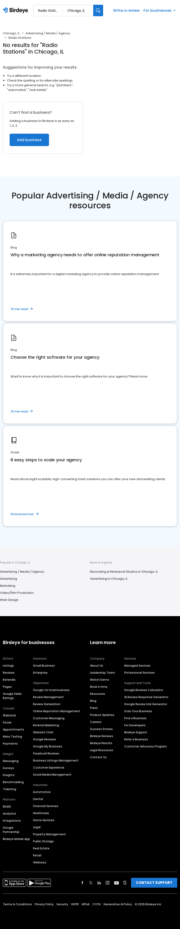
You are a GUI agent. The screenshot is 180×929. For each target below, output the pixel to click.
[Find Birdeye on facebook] (82, 883)
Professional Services (139, 673)
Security (62, 904)
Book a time (98, 687)
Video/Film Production (17, 593)
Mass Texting (12, 737)
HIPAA (86, 904)
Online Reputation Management (56, 711)
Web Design (9, 600)
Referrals (9, 680)
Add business (29, 139)
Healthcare (41, 813)
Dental (38, 799)
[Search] (98, 10)
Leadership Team (102, 673)
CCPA (96, 904)
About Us (96, 666)
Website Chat (43, 732)
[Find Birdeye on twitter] (91, 883)
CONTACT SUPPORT (154, 882)
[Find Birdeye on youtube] (116, 883)
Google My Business (47, 746)
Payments (10, 744)
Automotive (42, 792)
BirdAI (7, 807)
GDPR (75, 904)
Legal (37, 827)
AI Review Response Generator (146, 697)
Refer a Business (136, 739)
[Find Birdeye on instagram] (107, 883)
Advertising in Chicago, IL (109, 578)
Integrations (12, 821)
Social (7, 722)
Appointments (13, 729)
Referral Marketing (46, 725)
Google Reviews (44, 739)
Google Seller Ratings (12, 696)
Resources (97, 694)
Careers (95, 722)
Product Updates (102, 715)
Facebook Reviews (46, 753)
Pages (7, 687)
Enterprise (40, 673)
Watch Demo (99, 680)
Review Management (48, 697)
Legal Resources (101, 750)
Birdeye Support (135, 732)
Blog (93, 701)
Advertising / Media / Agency (48, 33)
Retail (37, 855)
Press (94, 708)
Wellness (39, 862)
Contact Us (98, 757)
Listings (8, 666)
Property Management (49, 834)
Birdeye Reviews (101, 736)
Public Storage (43, 841)
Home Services (43, 820)
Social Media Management (52, 775)
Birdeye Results (101, 743)
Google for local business (51, 690)
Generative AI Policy (117, 904)
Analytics (9, 814)
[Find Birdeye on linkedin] (99, 883)
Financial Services (45, 806)
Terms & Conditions (17, 904)
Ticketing (9, 789)
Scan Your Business (138, 711)
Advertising (8, 578)
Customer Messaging (48, 718)
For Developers (135, 725)
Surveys (8, 768)
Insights (9, 775)
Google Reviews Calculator (143, 690)
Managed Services (137, 666)
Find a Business (135, 718)
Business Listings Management (56, 760)
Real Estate (41, 848)
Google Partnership (11, 830)
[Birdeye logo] (16, 10)
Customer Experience (48, 768)
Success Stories (101, 729)
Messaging (11, 761)
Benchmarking (13, 782)
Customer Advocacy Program (145, 746)
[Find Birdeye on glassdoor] (125, 883)
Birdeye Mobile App (16, 839)
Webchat (9, 715)
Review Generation (46, 704)
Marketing (7, 585)
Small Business (44, 666)
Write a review (126, 10)
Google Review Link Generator (145, 704)
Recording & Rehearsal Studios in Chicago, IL (124, 571)
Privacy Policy (44, 904)
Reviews (9, 673)
